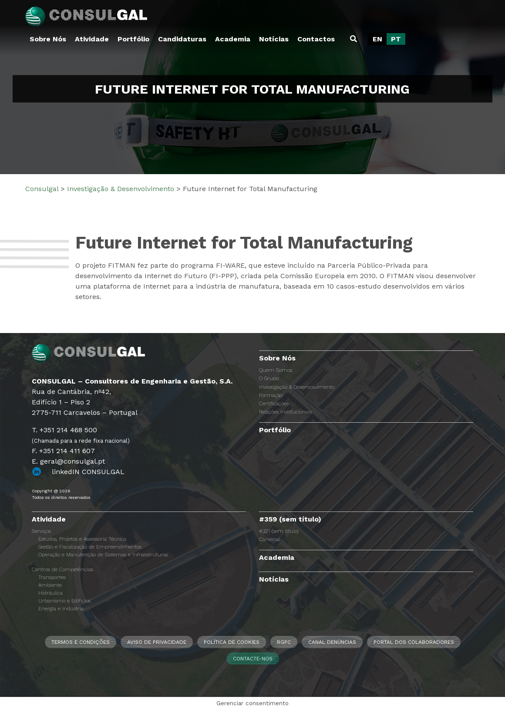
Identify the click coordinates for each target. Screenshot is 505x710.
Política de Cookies (231, 642)
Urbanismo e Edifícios (64, 601)
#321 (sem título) (278, 531)
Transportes (52, 577)
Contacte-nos (253, 659)
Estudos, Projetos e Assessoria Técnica (82, 539)
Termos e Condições (80, 642)
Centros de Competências (62, 569)
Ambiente (50, 585)
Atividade (92, 39)
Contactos (316, 39)
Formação (271, 395)
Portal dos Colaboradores (414, 642)
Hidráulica (50, 593)
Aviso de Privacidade (156, 642)
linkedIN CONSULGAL (88, 472)
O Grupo (269, 378)
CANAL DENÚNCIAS (332, 642)
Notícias (274, 39)
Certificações (274, 403)
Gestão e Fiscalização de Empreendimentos (89, 547)
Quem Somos (275, 370)
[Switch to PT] (396, 39)
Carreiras (269, 539)
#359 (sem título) (290, 519)
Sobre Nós (48, 39)
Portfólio (133, 39)
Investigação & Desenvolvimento (296, 387)
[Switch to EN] (377, 39)
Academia (232, 39)
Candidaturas (182, 39)
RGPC (284, 642)
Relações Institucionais (285, 412)
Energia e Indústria (61, 609)
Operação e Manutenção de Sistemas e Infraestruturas (103, 555)
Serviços (41, 531)
